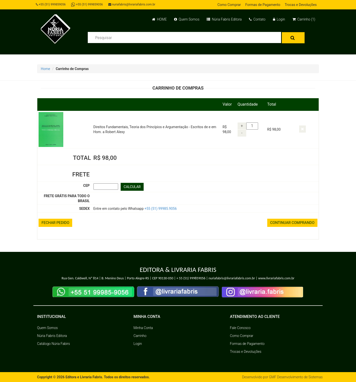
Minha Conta (143, 328)
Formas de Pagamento (262, 5)
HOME (159, 19)
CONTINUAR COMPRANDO (292, 222)
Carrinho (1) (303, 19)
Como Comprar (229, 5)
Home (45, 69)
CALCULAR (132, 187)
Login (279, 19)
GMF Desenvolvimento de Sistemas (296, 377)
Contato (257, 19)
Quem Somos (186, 19)
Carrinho (140, 336)
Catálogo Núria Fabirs (53, 344)
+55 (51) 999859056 (51, 4)
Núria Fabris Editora (224, 19)
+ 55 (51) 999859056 (191, 278)
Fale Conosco (240, 328)
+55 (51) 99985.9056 (160, 209)
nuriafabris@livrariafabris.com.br (131, 4)
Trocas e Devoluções (301, 5)
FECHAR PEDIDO (55, 222)
